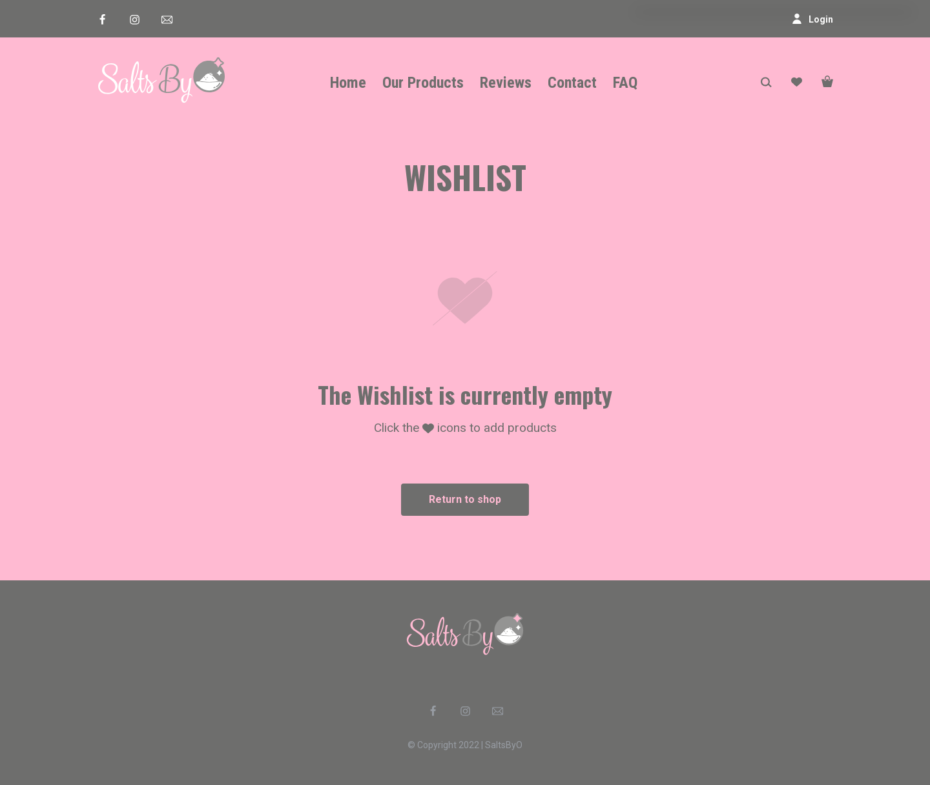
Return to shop (465, 499)
